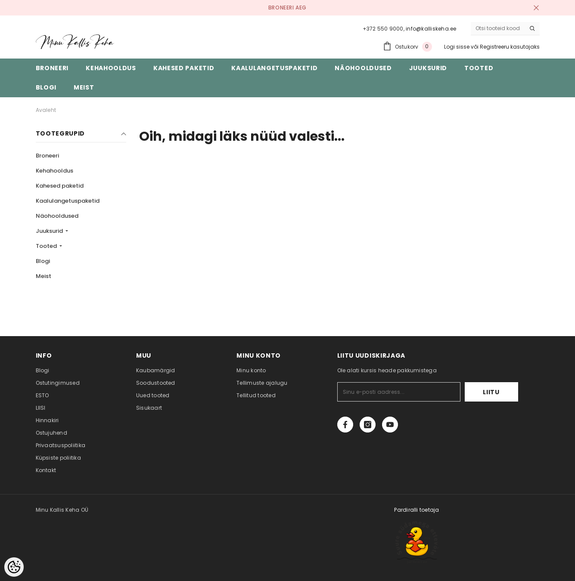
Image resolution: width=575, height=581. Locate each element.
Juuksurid (50, 231)
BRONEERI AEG (287, 7)
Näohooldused (57, 216)
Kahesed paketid (60, 186)
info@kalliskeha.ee (431, 28)
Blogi (43, 261)
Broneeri (47, 155)
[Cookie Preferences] (14, 567)
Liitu (491, 392)
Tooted (47, 246)
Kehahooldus (54, 171)
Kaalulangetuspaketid (67, 201)
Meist (43, 276)
